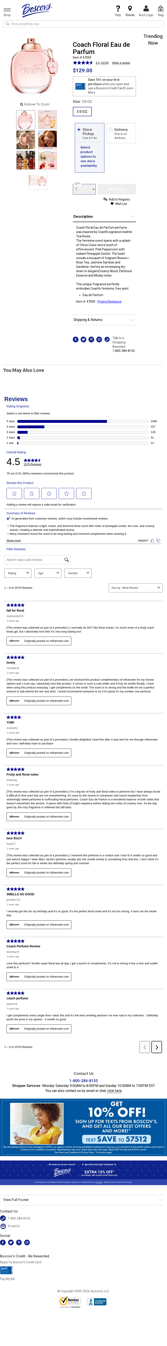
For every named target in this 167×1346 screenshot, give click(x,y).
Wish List (121, 204)
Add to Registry (119, 199)
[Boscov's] (37, 10)
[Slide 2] (25, 139)
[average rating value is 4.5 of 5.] (86, 62)
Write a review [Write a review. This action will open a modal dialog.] (121, 62)
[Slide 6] (37, 180)
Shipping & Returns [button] (87, 320)
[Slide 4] (25, 160)
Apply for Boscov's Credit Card (20, 1262)
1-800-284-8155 (123, 351)
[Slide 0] (25, 120)
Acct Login (146, 11)
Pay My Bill (7, 1279)
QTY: (77, 183)
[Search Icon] (7, 23)
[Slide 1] (47, 119)
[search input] (83, 23)
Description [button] (83, 216)
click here (114, 1091)
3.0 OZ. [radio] (82, 112)
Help (118, 11)
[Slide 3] (47, 139)
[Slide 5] (47, 160)
